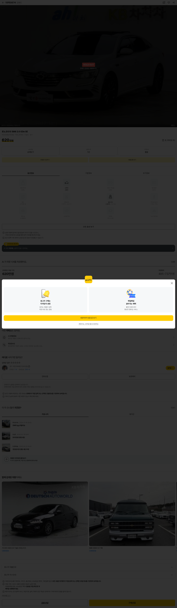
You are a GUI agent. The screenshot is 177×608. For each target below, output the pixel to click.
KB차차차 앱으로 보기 (88, 318)
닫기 (171, 283)
